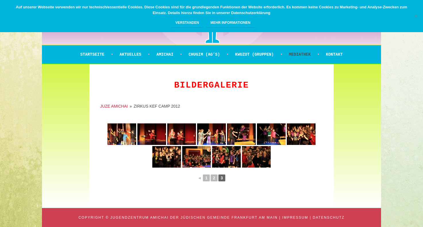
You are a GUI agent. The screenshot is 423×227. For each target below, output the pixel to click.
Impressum (295, 218)
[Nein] (416, 16)
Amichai (165, 54)
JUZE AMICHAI (114, 106)
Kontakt (334, 54)
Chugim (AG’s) (204, 54)
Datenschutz (328, 218)
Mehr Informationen (230, 23)
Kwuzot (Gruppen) (254, 54)
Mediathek (300, 54)
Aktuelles (130, 54)
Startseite (92, 54)
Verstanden (187, 23)
